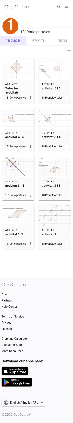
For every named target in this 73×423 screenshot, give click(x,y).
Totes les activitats (12, 90)
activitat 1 (49, 234)
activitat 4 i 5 (14, 137)
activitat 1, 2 (14, 234)
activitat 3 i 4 (51, 137)
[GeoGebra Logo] (17, 7)
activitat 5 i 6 (51, 88)
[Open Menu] (66, 6)
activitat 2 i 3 (51, 185)
